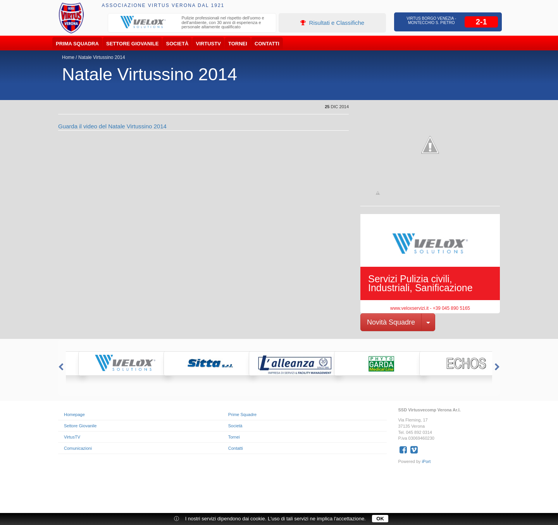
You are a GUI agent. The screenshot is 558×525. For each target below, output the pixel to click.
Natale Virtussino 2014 (101, 57)
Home (68, 57)
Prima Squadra (77, 44)
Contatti (267, 44)
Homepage (74, 414)
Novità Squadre (391, 322)
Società (177, 44)
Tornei (237, 44)
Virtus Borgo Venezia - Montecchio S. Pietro (431, 20)
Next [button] (498, 367)
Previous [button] (60, 367)
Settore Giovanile (132, 44)
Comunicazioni (78, 448)
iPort (426, 461)
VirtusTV (208, 44)
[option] (192, 23)
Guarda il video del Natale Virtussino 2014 (112, 126)
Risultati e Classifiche (332, 22)
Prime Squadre (242, 414)
